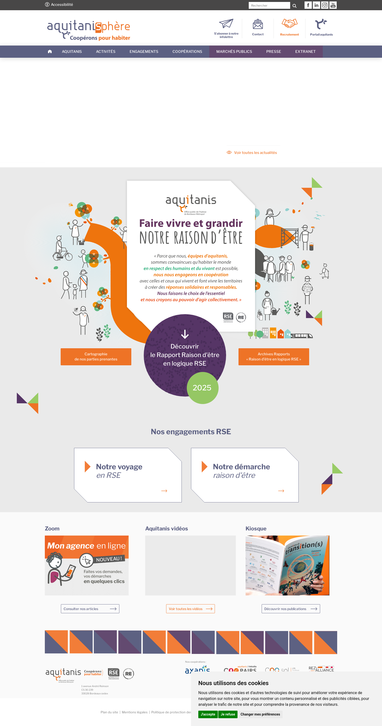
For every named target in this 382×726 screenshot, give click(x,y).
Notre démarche (241, 471)
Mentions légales (135, 712)
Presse (273, 51)
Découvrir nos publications (285, 609)
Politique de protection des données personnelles (189, 712)
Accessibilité (62, 4)
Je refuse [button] (228, 714)
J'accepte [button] (208, 714)
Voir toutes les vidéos (185, 609)
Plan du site (109, 712)
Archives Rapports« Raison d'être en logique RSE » (273, 357)
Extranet (305, 51)
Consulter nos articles (81, 609)
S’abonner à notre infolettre (226, 33)
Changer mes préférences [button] (260, 714)
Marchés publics (234, 51)
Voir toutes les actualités (255, 153)
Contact (258, 32)
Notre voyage (119, 471)
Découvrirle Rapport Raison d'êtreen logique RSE (185, 355)
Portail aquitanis (321, 34)
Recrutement (289, 34)
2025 (202, 388)
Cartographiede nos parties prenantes (96, 357)
